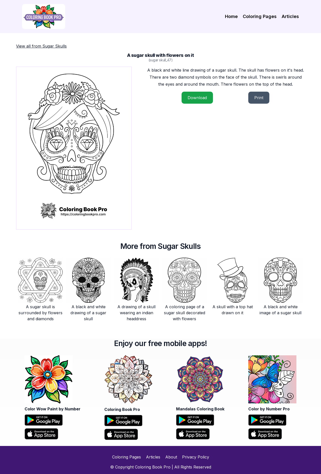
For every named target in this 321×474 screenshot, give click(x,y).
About (171, 456)
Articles (290, 16)
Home (231, 16)
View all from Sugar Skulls (41, 46)
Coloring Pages (260, 16)
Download (197, 97)
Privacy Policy (195, 456)
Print (258, 97)
